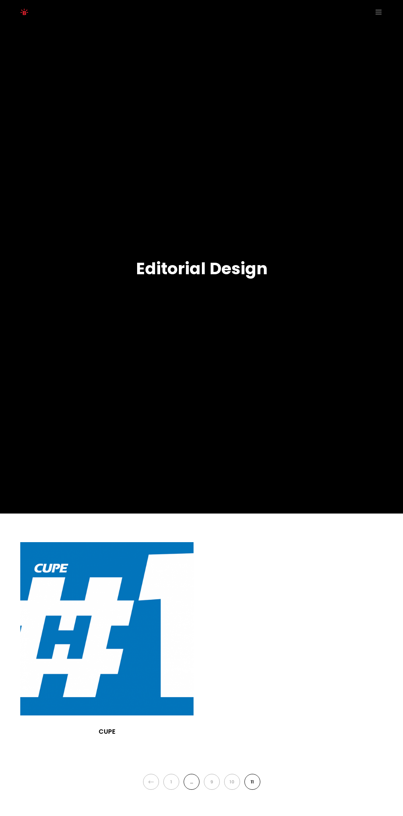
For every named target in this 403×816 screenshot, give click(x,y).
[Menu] (376, 12)
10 (232, 782)
